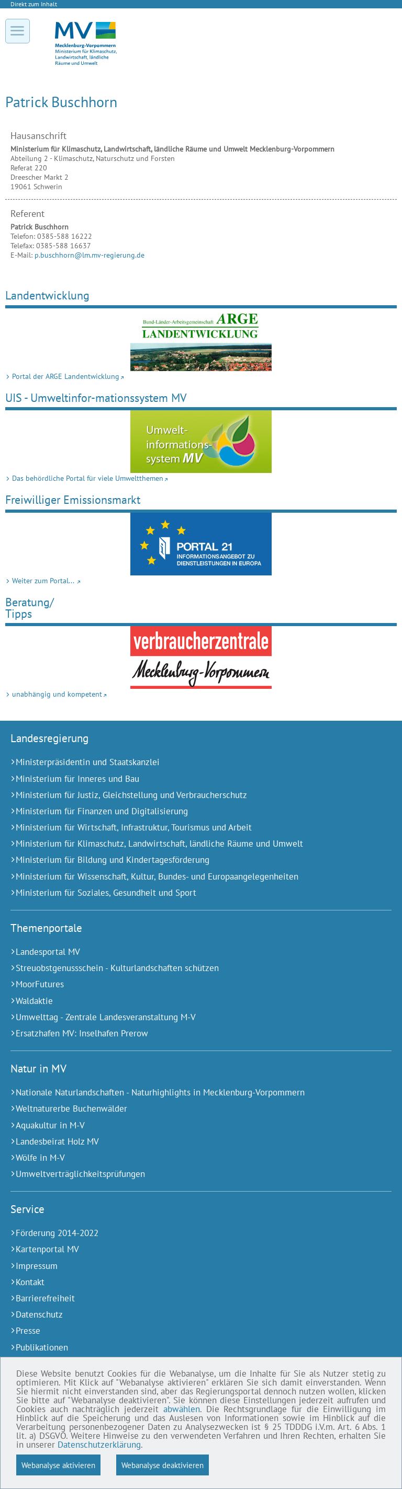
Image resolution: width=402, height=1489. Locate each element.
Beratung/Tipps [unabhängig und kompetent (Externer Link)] (29, 607)
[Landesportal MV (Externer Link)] (187, 952)
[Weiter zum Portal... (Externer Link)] (201, 544)
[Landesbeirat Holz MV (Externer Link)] (187, 1141)
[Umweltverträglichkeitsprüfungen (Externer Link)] (187, 1174)
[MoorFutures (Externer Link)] (187, 984)
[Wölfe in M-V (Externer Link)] (187, 1157)
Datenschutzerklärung (99, 1444)
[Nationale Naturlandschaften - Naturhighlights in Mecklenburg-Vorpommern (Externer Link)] (187, 1092)
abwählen (181, 1409)
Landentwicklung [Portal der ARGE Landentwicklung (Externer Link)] (47, 295)
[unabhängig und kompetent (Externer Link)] (201, 657)
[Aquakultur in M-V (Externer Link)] (187, 1125)
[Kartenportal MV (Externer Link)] (187, 1249)
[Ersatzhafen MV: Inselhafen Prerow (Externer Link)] (187, 1033)
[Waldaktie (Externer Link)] (187, 1001)
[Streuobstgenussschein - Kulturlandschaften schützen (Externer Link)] (187, 968)
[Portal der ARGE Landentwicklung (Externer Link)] (201, 339)
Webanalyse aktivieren (58, 1465)
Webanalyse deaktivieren (162, 1465)
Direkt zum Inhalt (33, 4)
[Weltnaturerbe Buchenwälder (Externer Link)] (187, 1108)
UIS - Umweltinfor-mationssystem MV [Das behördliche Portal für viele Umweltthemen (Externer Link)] (96, 397)
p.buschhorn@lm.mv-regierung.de (89, 255)
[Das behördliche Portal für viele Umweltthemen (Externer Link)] (201, 441)
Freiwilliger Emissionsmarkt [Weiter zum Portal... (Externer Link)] (72, 499)
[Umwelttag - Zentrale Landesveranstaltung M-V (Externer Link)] (187, 1017)
